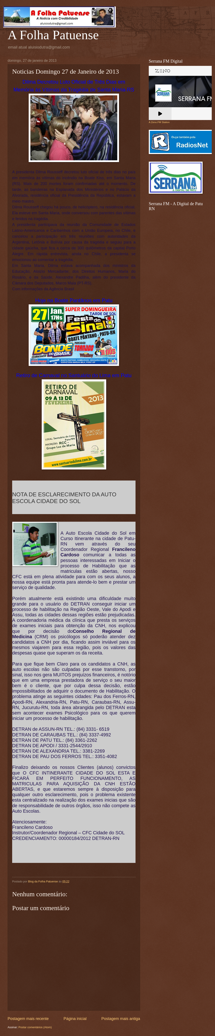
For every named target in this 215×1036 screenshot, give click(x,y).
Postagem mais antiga (120, 1019)
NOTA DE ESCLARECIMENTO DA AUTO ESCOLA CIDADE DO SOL (64, 497)
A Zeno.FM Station (159, 122)
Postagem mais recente (28, 1019)
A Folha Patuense (53, 35)
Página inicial (74, 1019)
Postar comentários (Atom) (35, 1027)
